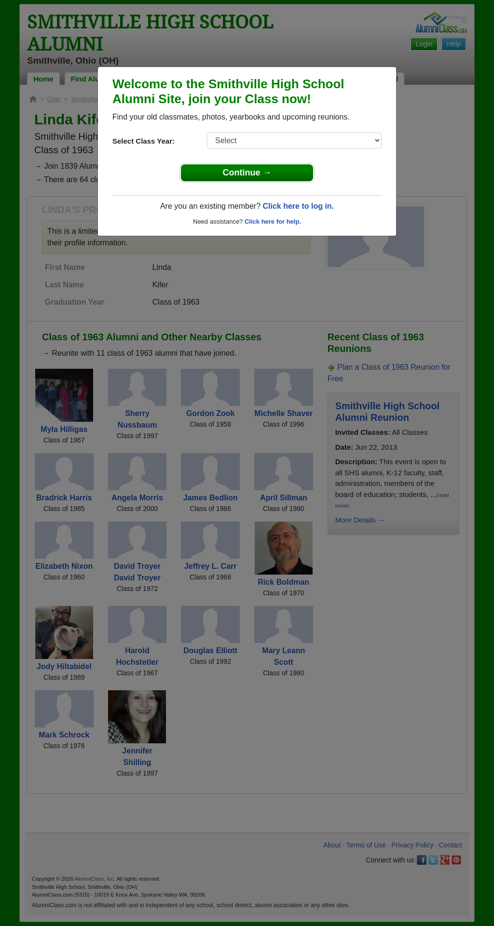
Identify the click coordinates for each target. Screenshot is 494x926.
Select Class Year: (143, 141)
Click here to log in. (298, 206)
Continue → (247, 172)
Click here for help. (273, 221)
